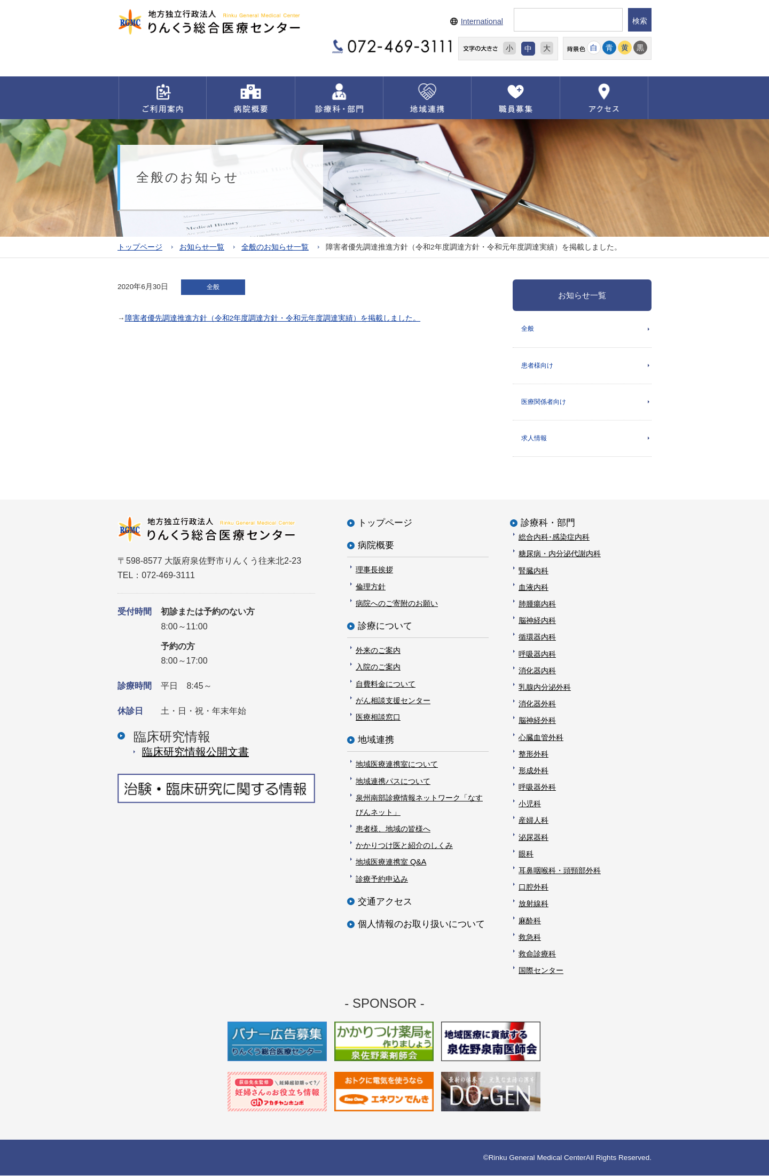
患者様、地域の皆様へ (393, 828)
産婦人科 (533, 820)
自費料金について (385, 684)
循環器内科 (537, 637)
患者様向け (537, 365)
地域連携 (376, 740)
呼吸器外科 (537, 787)
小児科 (530, 803)
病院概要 (376, 545)
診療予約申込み (382, 879)
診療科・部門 (548, 523)
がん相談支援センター (393, 700)
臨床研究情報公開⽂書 (195, 752)
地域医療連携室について (397, 764)
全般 (527, 328)
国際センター (541, 970)
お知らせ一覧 (201, 247)
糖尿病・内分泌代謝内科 (560, 554)
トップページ (139, 247)
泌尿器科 (533, 837)
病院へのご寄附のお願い (397, 603)
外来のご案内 (378, 650)
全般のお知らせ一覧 (275, 247)
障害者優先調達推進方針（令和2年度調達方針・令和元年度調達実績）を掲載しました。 (273, 318)
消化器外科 (537, 703)
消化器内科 (537, 670)
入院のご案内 (378, 667)
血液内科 (533, 587)
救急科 (530, 937)
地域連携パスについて (393, 781)
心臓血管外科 (541, 737)
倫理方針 (371, 586)
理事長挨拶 (374, 570)
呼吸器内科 (537, 654)
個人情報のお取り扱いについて (421, 924)
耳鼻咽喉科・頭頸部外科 (560, 870)
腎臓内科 (533, 570)
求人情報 (534, 438)
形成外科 (533, 770)
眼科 (526, 854)
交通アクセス (385, 902)
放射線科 (533, 904)
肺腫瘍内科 (537, 603)
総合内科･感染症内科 (554, 537)
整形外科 (533, 754)
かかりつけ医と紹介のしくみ (404, 845)
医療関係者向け (543, 402)
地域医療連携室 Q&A (391, 862)
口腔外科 (533, 887)
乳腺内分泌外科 (545, 687)
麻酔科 (530, 920)
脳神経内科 (537, 620)
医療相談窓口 (378, 717)
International (482, 21)
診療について (385, 626)
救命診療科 (537, 953)
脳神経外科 (537, 720)
